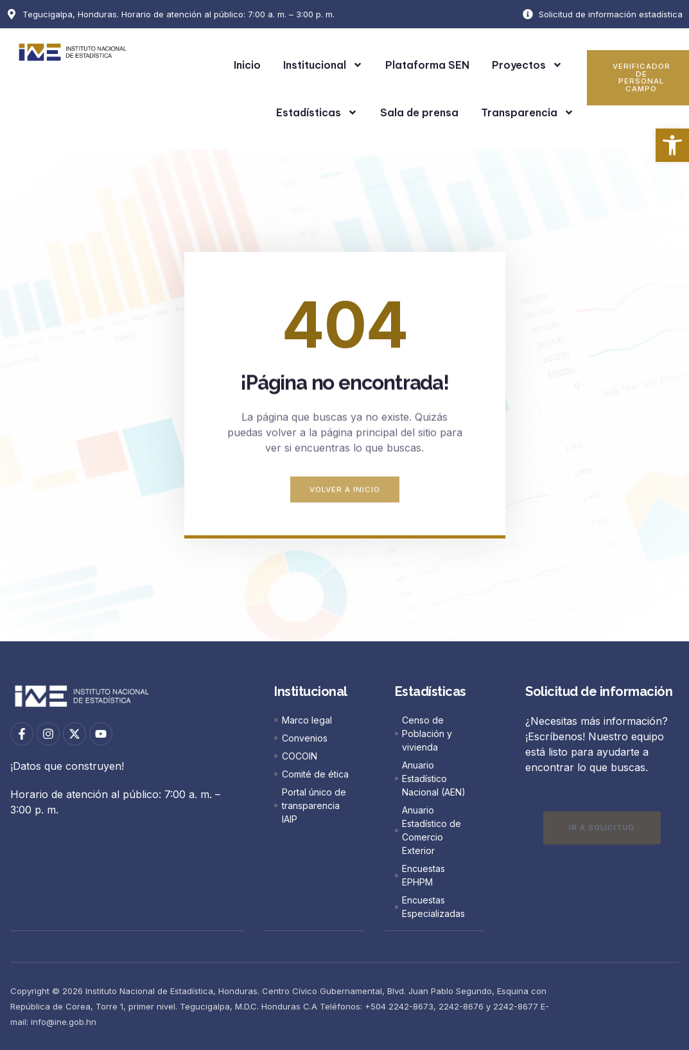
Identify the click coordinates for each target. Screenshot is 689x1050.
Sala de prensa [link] (419, 112)
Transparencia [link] (527, 112)
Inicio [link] (247, 64)
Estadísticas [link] (317, 112)
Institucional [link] (323, 64)
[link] (672, 145)
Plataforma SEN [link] (427, 64)
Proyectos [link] (527, 64)
